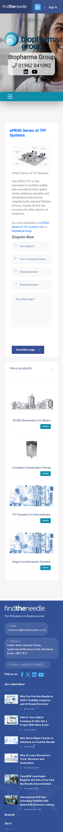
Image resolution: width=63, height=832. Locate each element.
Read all (12, 814)
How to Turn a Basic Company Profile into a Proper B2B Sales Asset (34, 721)
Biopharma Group (31, 57)
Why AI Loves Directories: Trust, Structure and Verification (35, 759)
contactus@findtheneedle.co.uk (27, 630)
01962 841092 (31, 65)
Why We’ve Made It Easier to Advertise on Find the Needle (37, 740)
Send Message (28, 349)
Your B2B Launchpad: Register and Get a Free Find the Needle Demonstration (37, 780)
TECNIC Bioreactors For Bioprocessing (36, 420)
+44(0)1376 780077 (32, 664)
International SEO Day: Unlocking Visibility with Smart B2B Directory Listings (37, 801)
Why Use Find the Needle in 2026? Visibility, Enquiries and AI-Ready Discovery (36, 700)
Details (45, 426)
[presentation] (36, 335)
